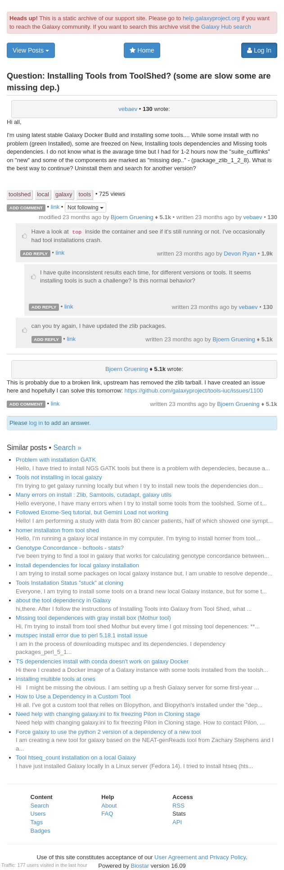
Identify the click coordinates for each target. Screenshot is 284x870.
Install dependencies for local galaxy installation (77, 565)
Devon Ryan (240, 253)
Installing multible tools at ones (55, 679)
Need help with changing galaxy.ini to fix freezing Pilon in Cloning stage (108, 714)
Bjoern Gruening (132, 217)
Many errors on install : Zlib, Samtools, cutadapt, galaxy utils (93, 494)
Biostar (140, 865)
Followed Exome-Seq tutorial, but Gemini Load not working (92, 512)
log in (36, 423)
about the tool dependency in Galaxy (63, 600)
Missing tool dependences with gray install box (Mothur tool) (93, 617)
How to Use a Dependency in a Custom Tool (73, 696)
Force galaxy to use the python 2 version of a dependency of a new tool (108, 732)
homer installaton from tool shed (57, 530)
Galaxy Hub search (226, 26)
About (109, 805)
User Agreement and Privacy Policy (200, 857)
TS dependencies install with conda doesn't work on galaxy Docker (102, 661)
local (43, 194)
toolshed (20, 194)
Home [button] (142, 50)
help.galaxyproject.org (211, 18)
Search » (67, 447)
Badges (40, 830)
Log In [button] (259, 50)
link (55, 207)
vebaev (127, 109)
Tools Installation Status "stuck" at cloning (69, 582)
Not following (86, 207)
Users (38, 813)
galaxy (63, 194)
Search (40, 805)
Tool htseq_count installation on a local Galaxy (76, 757)
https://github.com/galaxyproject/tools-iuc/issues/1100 (194, 390)
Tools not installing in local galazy (59, 477)
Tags (37, 822)
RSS (178, 805)
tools (84, 194)
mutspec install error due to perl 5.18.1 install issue (82, 635)
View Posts (31, 50)
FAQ (107, 813)
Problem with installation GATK (56, 459)
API (177, 822)
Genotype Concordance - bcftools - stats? (70, 547)
